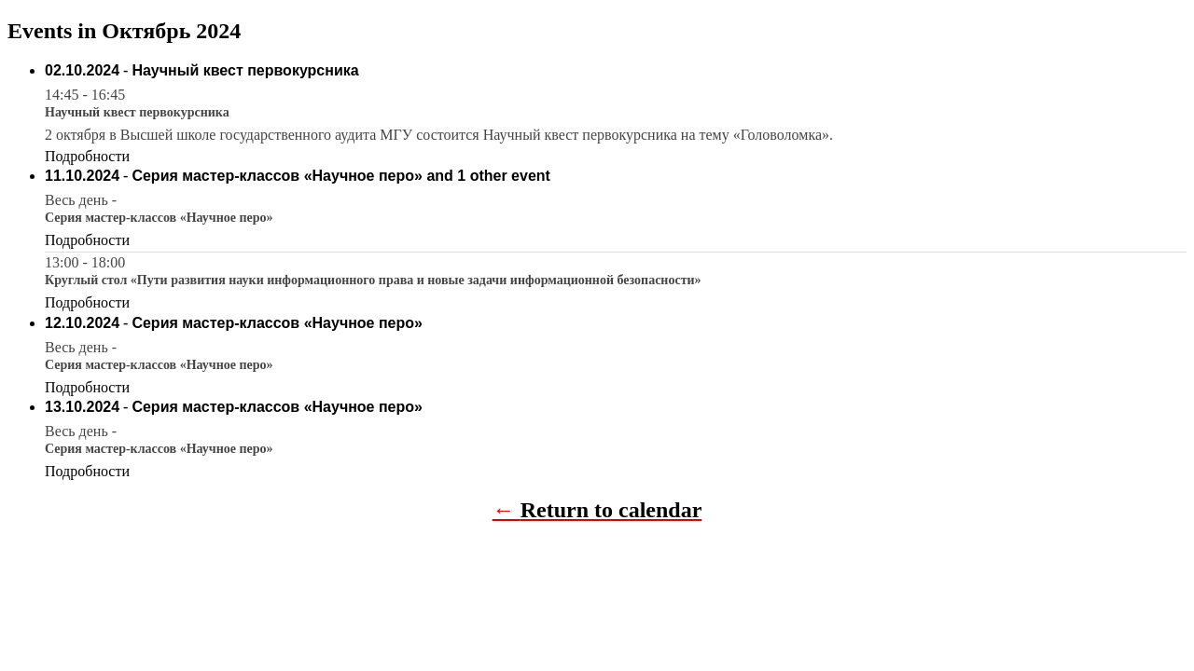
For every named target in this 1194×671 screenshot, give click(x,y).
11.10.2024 (82, 176)
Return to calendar (611, 510)
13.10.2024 (82, 407)
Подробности (87, 156)
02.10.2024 (82, 70)
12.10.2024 (82, 323)
